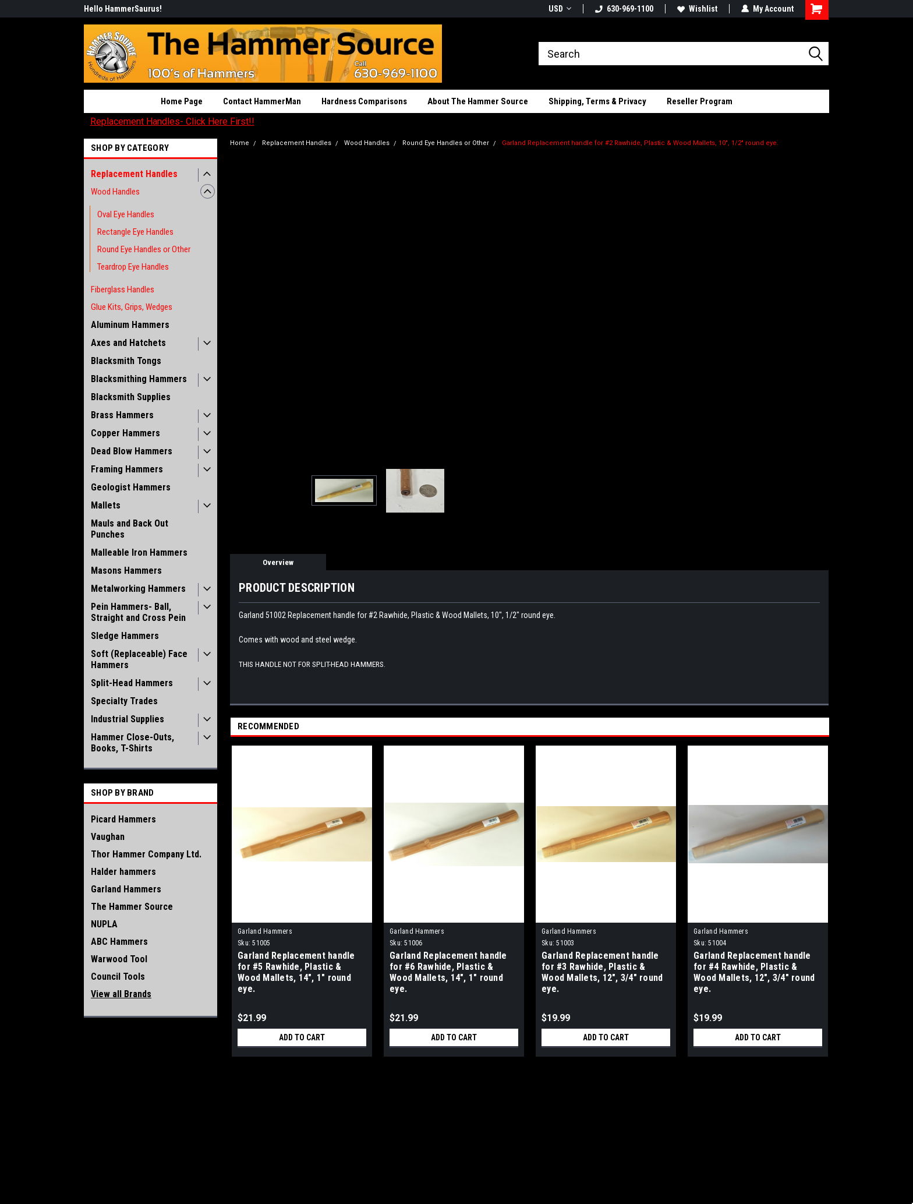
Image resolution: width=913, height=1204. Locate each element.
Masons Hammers (126, 570)
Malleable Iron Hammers (139, 552)
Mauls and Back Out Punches (129, 529)
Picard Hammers (123, 819)
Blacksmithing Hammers (139, 378)
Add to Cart (302, 1037)
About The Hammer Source (477, 101)
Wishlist (697, 8)
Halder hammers (123, 871)
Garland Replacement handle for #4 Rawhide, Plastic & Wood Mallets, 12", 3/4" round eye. (754, 972)
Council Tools (118, 976)
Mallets (106, 505)
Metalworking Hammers (138, 588)
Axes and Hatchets (128, 342)
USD (559, 8)
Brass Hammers (122, 415)
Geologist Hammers (131, 487)
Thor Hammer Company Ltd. (146, 854)
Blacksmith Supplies (131, 396)
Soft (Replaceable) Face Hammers (139, 659)
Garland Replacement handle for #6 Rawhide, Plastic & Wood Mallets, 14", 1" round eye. (448, 972)
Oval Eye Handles (125, 214)
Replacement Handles (134, 173)
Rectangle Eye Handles (135, 232)
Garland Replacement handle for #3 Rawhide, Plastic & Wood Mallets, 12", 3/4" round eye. (602, 972)
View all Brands (121, 994)
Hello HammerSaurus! (123, 8)
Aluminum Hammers (130, 324)
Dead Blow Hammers (131, 451)
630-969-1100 (624, 8)
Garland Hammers (126, 889)
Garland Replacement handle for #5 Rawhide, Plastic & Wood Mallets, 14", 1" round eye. (296, 972)
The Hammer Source (132, 906)
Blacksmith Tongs (126, 360)
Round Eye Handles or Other (143, 249)
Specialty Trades (124, 701)
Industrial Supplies (127, 719)
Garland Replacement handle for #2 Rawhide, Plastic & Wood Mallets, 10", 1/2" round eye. (640, 143)
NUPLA (104, 924)
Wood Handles (115, 191)
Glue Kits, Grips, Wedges (131, 307)
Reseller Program (699, 101)
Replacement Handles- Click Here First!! (172, 121)
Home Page (182, 101)
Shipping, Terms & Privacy (597, 101)
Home (239, 143)
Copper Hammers (125, 433)
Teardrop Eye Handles (133, 267)
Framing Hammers (127, 469)
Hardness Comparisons (364, 101)
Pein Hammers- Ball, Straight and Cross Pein (138, 612)
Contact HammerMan (262, 101)
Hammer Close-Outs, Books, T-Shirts (132, 743)
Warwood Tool (119, 959)
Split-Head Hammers (132, 682)
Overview (278, 562)
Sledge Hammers (125, 635)
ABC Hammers (119, 941)
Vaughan (108, 836)
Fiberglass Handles (122, 289)
